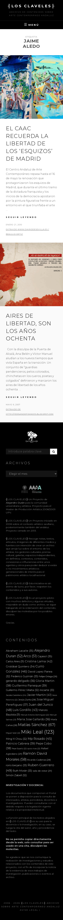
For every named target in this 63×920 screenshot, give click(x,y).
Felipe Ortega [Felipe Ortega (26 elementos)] (48, 676)
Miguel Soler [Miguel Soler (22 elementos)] (13, 733)
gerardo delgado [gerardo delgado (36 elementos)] (20, 680)
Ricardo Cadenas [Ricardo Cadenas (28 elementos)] (39, 759)
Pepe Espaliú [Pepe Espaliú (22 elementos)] (19, 749)
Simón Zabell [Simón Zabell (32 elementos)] (16, 775)
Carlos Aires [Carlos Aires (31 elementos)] (15, 661)
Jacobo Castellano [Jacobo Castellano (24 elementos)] (16, 695)
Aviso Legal (29, 910)
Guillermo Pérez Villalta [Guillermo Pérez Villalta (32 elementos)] (22, 690)
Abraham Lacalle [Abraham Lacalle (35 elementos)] (20, 650)
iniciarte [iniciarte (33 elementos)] (47, 690)
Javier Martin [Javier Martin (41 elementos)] (39, 695)
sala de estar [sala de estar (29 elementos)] (42, 770)
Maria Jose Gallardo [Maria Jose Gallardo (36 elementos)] (33, 719)
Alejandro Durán (15, 502)
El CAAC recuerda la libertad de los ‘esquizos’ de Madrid (29, 143)
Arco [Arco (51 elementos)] (30, 656)
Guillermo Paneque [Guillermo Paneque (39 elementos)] (29, 685)
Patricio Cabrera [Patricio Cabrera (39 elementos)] (20, 743)
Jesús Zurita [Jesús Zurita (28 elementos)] (27, 699)
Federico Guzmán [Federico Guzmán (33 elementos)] (24, 676)
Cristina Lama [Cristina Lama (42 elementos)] (38, 661)
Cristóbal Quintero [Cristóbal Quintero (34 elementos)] (20, 666)
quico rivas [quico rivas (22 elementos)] (33, 749)
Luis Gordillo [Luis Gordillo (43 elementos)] (25, 710)
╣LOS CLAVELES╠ (31, 6)
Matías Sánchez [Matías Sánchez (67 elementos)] (36, 724)
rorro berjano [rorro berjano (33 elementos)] (16, 765)
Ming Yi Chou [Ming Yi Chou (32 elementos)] (16, 738)
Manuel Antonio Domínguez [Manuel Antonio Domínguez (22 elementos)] (35, 715)
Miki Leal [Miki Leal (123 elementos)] (37, 732)
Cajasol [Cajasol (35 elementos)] (44, 656)
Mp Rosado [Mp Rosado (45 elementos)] (40, 739)
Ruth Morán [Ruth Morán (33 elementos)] (22, 770)
